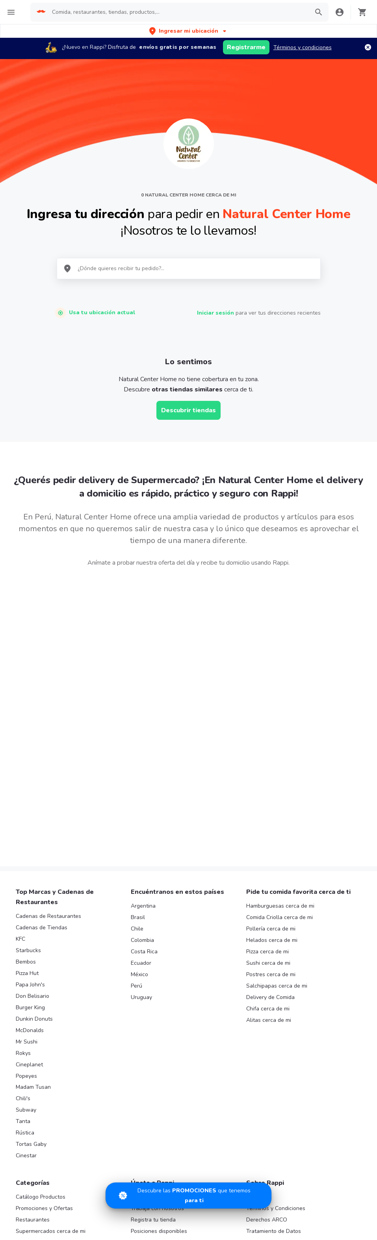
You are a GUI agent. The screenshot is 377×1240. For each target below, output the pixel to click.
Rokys (23, 891)
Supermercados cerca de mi (50, 1069)
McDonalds (30, 869)
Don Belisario (32, 834)
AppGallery (331, 1189)
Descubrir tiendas (188, 410)
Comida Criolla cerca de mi (279, 756)
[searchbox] (178, 12)
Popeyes (26, 914)
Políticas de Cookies (271, 1104)
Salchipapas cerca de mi (276, 824)
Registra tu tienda (153, 1058)
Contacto (257, 1081)
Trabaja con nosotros (157, 1047)
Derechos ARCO (266, 1058)
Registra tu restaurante (160, 1035)
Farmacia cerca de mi (42, 1081)
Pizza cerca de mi (267, 790)
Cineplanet (29, 903)
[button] (188, 30)
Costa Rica (144, 790)
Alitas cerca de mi (268, 858)
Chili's (23, 937)
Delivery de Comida (270, 836)
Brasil (138, 756)
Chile (137, 767)
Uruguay (141, 836)
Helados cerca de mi (271, 778)
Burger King (30, 846)
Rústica (25, 971)
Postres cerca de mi (270, 813)
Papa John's (30, 823)
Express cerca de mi (41, 1092)
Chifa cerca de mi (268, 847)
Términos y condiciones (302, 47)
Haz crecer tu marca (156, 1092)
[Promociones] (188, 1195)
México (139, 813)
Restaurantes (33, 1058)
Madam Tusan (33, 925)
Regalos (26, 1149)
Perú (136, 824)
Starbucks (28, 789)
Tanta (23, 960)
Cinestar (26, 994)
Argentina (143, 744)
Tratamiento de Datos (273, 1069)
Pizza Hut (27, 812)
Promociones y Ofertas (44, 1047)
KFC (20, 777)
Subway (26, 948)
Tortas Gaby (31, 982)
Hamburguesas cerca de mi (280, 744)
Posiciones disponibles (159, 1069)
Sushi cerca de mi (268, 801)
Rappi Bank (260, 1092)
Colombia (142, 778)
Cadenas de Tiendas (41, 766)
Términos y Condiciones (275, 1047)
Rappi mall (29, 1104)
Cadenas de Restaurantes (48, 754)
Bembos (26, 800)
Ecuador (141, 801)
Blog (252, 1035)
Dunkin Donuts (34, 857)
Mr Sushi (26, 880)
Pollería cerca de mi (270, 767)
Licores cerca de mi (40, 1115)
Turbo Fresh (31, 1138)
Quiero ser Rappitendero (162, 1081)
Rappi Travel (31, 1127)
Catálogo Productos (40, 1035)
